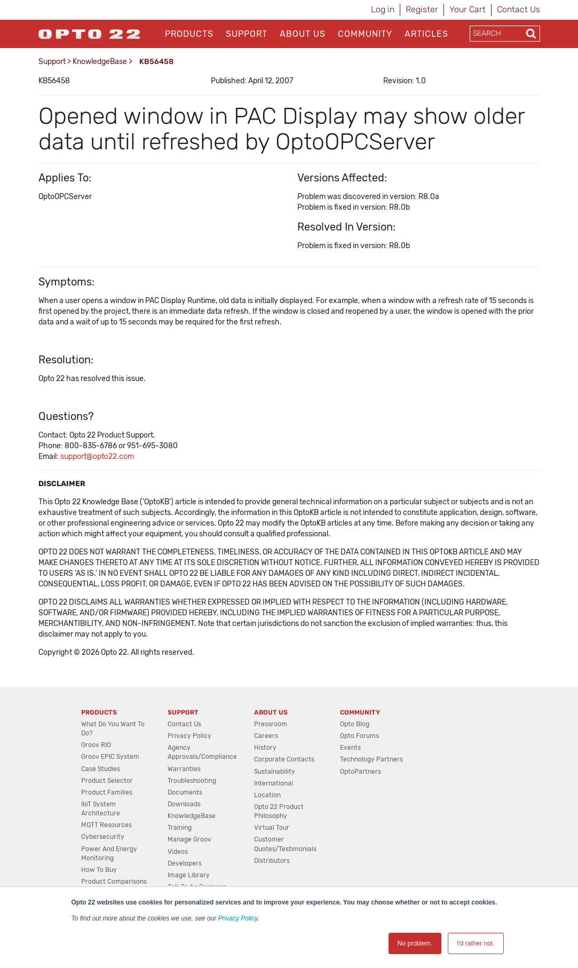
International (273, 783)
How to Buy (99, 870)
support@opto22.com (97, 456)
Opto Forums (359, 736)
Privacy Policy (238, 918)
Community (365, 34)
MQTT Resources (106, 825)
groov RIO (96, 745)
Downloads (184, 804)
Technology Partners (371, 759)
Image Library (189, 875)
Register (422, 9)
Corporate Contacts (284, 759)
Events (350, 747)
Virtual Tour (271, 827)
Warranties (184, 769)
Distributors (272, 860)
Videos (178, 851)
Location (267, 795)
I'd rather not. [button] (475, 943)
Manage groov (189, 839)
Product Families (106, 792)
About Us (303, 34)
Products (189, 34)
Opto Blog (354, 724)
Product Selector (107, 780)
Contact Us (518, 9)
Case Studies (100, 769)
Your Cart (467, 9)
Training (180, 827)
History (265, 747)
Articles (426, 34)
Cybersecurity (102, 836)
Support (246, 34)
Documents (185, 792)
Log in (382, 9)
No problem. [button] (415, 943)
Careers (266, 736)
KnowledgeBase (100, 61)
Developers (185, 863)
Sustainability (274, 771)
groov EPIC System (110, 756)
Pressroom (270, 724)
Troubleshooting (192, 780)
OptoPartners (360, 771)
